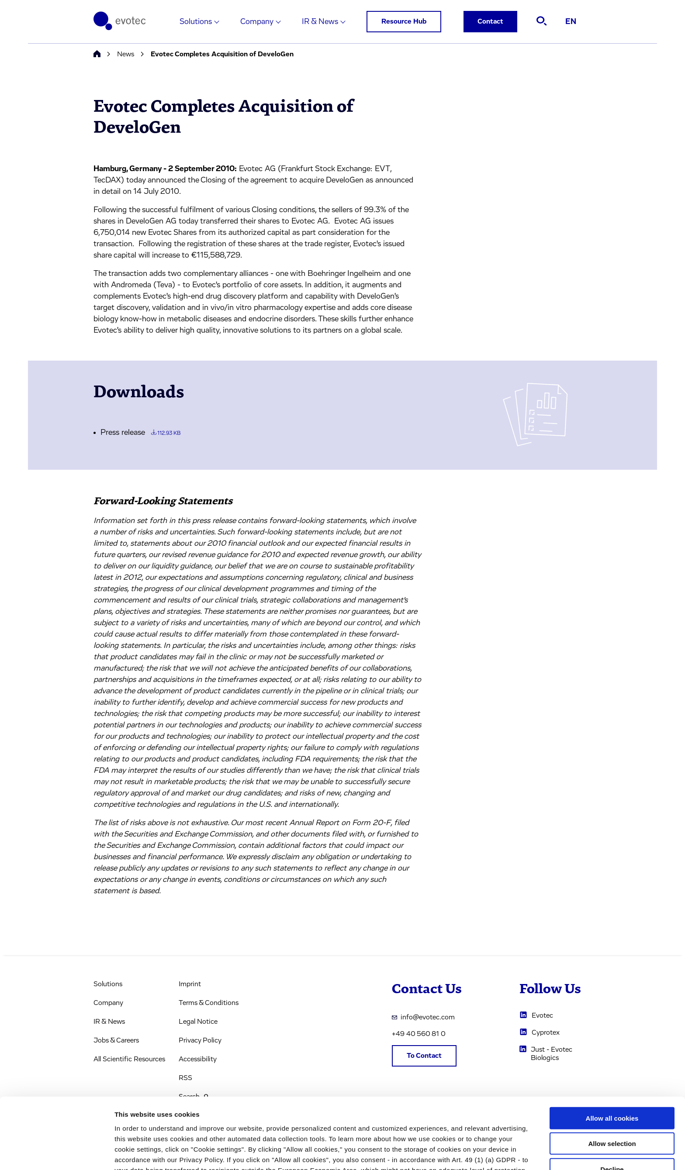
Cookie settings (463, 1152)
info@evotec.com (423, 1017)
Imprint (190, 984)
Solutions (196, 22)
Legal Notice (198, 1021)
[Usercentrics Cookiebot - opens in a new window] (56, 1153)
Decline (611, 1102)
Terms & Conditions (209, 1002)
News (125, 54)
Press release (140, 433)
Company (256, 22)
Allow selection (612, 1077)
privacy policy (380, 1124)
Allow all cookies (612, 1051)
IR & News (320, 22)
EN (570, 22)
